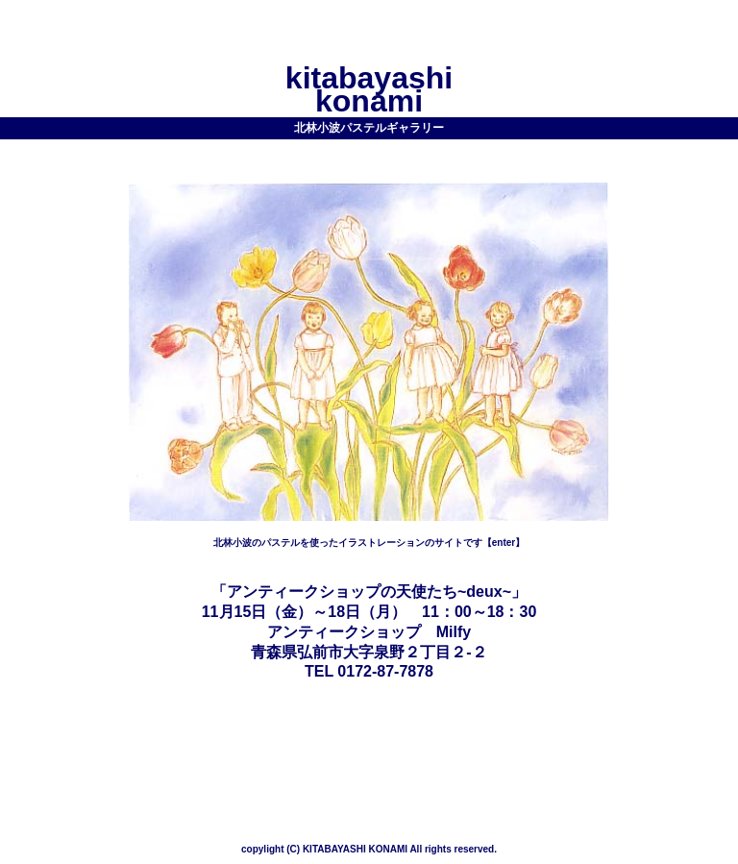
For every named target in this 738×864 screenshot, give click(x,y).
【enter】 (503, 542)
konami (369, 101)
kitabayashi (369, 78)
